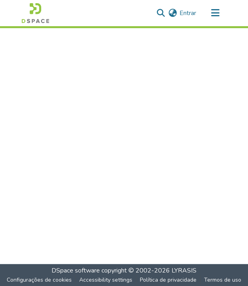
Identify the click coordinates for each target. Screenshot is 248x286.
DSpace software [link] (76, 270)
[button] (35, 13)
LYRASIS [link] (184, 270)
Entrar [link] (187, 13)
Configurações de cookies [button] (39, 280)
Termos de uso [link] (222, 280)
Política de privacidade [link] (168, 280)
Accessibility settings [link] (105, 280)
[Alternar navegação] (215, 13)
